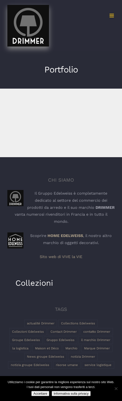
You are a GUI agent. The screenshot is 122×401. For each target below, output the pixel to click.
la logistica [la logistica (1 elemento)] (20, 348)
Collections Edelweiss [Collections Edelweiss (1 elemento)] (78, 323)
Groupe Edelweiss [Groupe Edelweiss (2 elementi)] (26, 340)
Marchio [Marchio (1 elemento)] (71, 348)
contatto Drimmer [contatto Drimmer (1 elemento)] (96, 331)
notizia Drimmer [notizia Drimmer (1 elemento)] (83, 356)
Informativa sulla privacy (71, 393)
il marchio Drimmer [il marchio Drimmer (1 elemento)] (95, 340)
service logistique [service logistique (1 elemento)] (98, 365)
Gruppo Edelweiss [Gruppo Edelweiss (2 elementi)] (60, 340)
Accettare (40, 393)
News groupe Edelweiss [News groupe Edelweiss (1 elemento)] (45, 356)
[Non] (115, 388)
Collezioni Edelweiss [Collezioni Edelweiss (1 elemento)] (28, 331)
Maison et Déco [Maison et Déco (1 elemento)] (47, 348)
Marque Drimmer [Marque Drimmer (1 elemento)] (97, 348)
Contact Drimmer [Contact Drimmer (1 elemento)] (63, 331)
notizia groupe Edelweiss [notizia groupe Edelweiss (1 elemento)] (30, 365)
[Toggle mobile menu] (112, 15)
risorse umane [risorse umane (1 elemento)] (67, 365)
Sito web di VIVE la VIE (61, 256)
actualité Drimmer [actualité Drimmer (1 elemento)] (40, 323)
